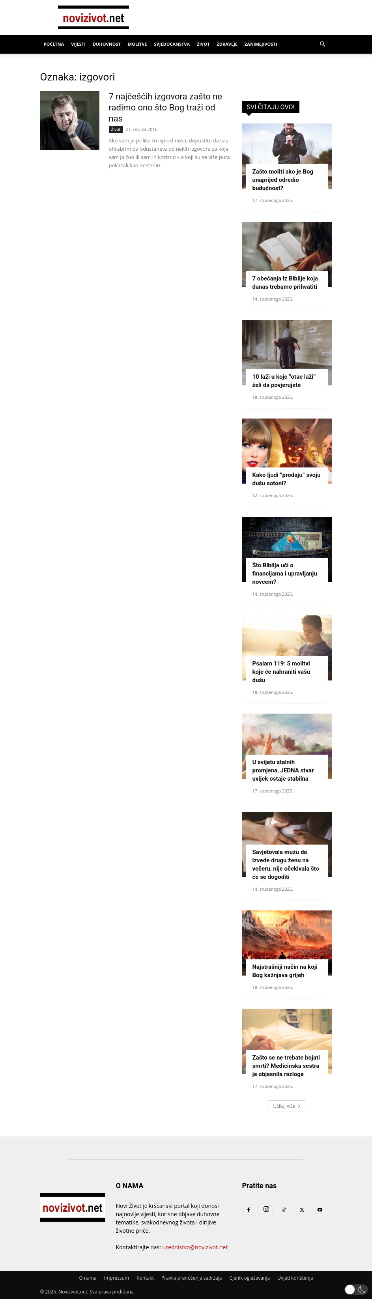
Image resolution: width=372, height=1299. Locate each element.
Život (203, 44)
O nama (87, 1278)
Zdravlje (227, 44)
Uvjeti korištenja (295, 1278)
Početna (54, 44)
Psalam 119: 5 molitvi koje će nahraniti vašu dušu (281, 672)
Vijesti (78, 44)
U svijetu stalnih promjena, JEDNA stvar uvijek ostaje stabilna (283, 770)
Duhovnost (107, 44)
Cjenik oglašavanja (250, 1278)
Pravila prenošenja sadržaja (191, 1278)
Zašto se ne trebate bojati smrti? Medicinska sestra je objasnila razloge (286, 1066)
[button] (322, 44)
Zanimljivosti (261, 44)
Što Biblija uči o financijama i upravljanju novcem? (284, 573)
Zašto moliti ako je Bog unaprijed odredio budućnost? (283, 180)
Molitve (137, 44)
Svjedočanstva (172, 44)
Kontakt (144, 1278)
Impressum (116, 1278)
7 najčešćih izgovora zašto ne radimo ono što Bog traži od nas (165, 107)
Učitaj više (287, 1106)
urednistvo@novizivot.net (195, 1247)
